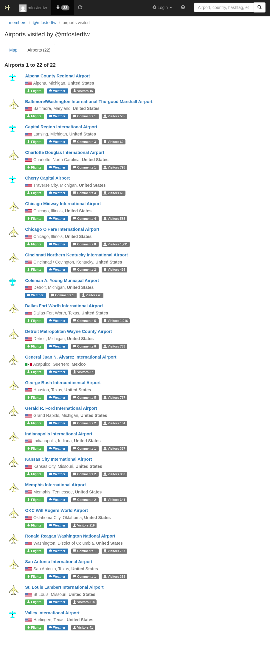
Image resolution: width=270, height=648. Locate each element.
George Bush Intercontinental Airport (63, 382)
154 (114, 423)
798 (114, 167)
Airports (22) (38, 50)
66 (113, 193)
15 (83, 91)
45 (92, 295)
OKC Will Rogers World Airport (56, 510)
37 (83, 372)
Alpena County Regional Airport (57, 76)
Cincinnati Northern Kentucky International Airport (76, 255)
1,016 (115, 321)
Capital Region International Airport (61, 126)
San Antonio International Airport (58, 561)
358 (114, 576)
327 (114, 448)
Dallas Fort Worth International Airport (64, 305)
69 (113, 142)
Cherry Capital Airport (47, 178)
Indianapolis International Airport (58, 434)
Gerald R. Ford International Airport (61, 408)
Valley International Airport (52, 612)
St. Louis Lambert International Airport (64, 587)
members (17, 22)
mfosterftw (33, 8)
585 (114, 116)
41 (83, 627)
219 (84, 525)
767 (114, 397)
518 (84, 602)
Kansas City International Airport (58, 459)
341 (114, 499)
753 (114, 346)
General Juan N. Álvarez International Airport (71, 357)
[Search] (260, 7)
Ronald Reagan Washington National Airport (70, 536)
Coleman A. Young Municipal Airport (62, 280)
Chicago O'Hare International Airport (62, 229)
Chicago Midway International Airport (63, 203)
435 (114, 270)
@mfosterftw (44, 22)
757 (114, 551)
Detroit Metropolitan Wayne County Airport (68, 331)
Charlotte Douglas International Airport (64, 152)
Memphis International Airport (55, 484)
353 (114, 474)
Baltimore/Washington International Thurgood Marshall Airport (88, 101)
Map (13, 50)
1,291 (115, 244)
